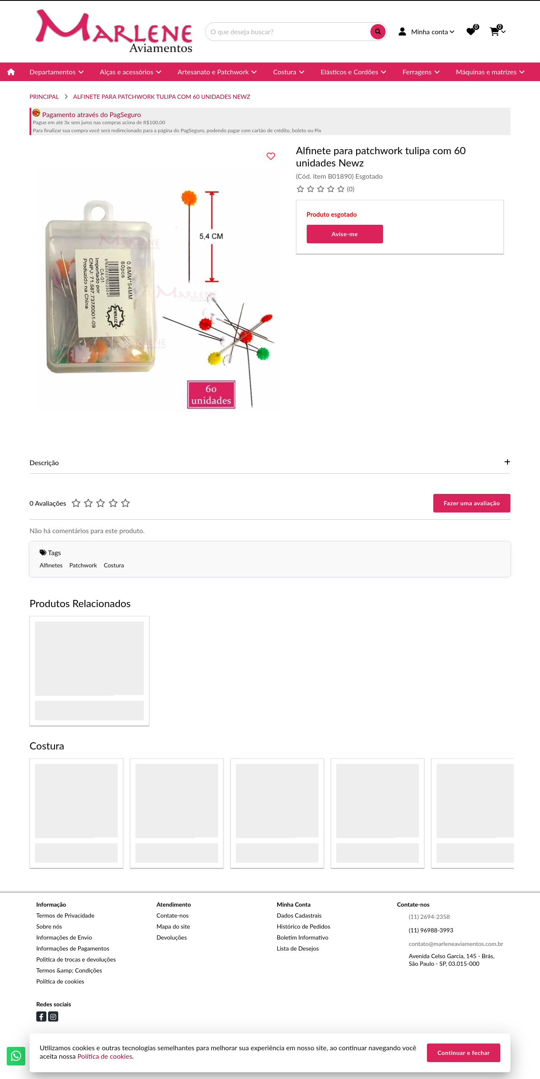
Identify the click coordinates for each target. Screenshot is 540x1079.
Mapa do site (173, 926)
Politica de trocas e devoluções (76, 959)
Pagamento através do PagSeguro (86, 114)
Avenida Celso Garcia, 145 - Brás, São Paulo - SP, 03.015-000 (451, 959)
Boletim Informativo (302, 937)
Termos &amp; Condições (69, 970)
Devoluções (172, 937)
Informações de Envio (64, 937)
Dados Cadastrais (299, 915)
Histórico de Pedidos (303, 926)
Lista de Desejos (298, 948)
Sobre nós (49, 926)
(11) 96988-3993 (431, 930)
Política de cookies (60, 981)
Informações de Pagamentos (72, 948)
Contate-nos (173, 915)
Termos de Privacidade (65, 915)
